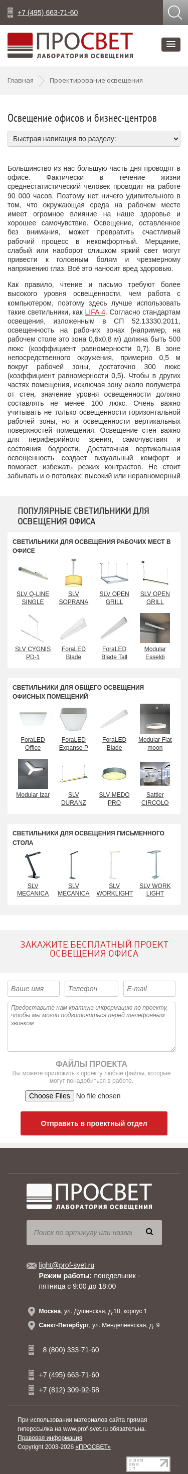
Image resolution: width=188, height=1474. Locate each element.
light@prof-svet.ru (67, 1265)
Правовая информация (50, 1437)
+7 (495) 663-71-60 (48, 13)
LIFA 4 (95, 312)
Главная (21, 80)
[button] (170, 45)
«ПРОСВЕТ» (93, 1446)
